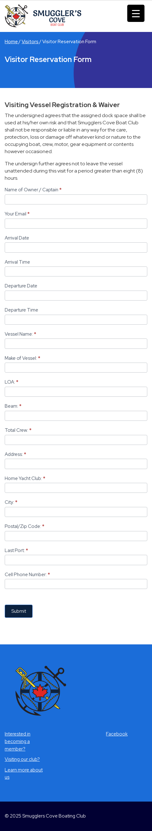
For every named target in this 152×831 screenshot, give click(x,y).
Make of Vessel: (22, 358)
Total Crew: (18, 430)
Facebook (117, 734)
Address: (15, 454)
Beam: (13, 406)
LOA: (11, 382)
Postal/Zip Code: (25, 526)
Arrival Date (17, 238)
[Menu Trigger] (135, 13)
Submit (18, 611)
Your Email (17, 214)
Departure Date (21, 286)
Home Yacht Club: (25, 478)
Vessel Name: (20, 334)
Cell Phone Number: (27, 574)
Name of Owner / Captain (33, 190)
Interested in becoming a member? (17, 741)
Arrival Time (17, 262)
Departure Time (21, 310)
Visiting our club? (22, 759)
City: (11, 502)
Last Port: (16, 550)
